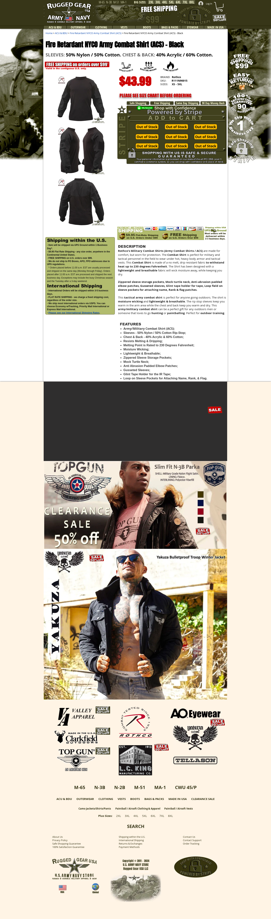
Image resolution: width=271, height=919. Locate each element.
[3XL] (158, 2)
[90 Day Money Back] (213, 103)
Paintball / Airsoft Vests (178, 808)
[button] (209, 84)
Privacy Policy (60, 840)
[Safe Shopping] (138, 103)
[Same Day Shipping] (187, 103)
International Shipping (131, 840)
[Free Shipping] (162, 103)
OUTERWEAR (85, 799)
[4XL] (164, 2)
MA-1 (160, 787)
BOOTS (135, 799)
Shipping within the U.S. (132, 836)
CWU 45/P (186, 787)
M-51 (139, 787)
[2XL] (151, 2)
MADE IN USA (177, 799)
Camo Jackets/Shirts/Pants (94, 808)
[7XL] (185, 2)
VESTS (122, 799)
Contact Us (189, 836)
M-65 (79, 787)
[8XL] (191, 2)
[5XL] (171, 2)
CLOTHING (105, 799)
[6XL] (178, 2)
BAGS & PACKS (154, 799)
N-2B (119, 787)
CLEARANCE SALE (203, 799)
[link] (219, 6)
